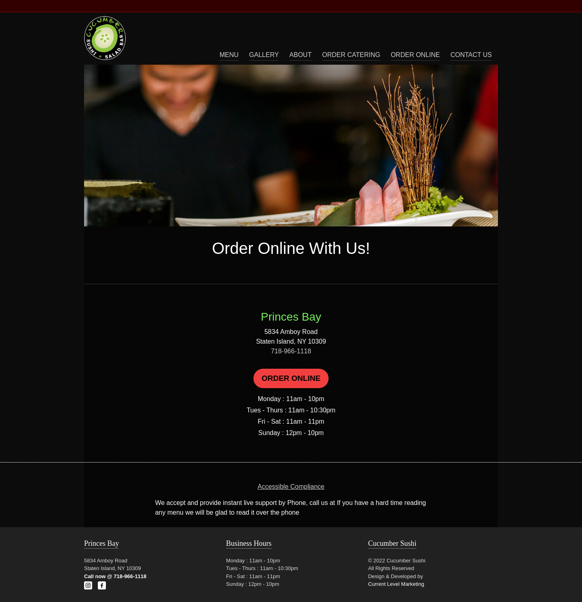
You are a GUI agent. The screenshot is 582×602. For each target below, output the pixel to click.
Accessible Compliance (290, 486)
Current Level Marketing (396, 584)
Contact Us (471, 54)
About (300, 54)
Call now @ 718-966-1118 (115, 576)
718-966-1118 (291, 351)
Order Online (415, 54)
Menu (228, 54)
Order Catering (351, 54)
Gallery (264, 54)
